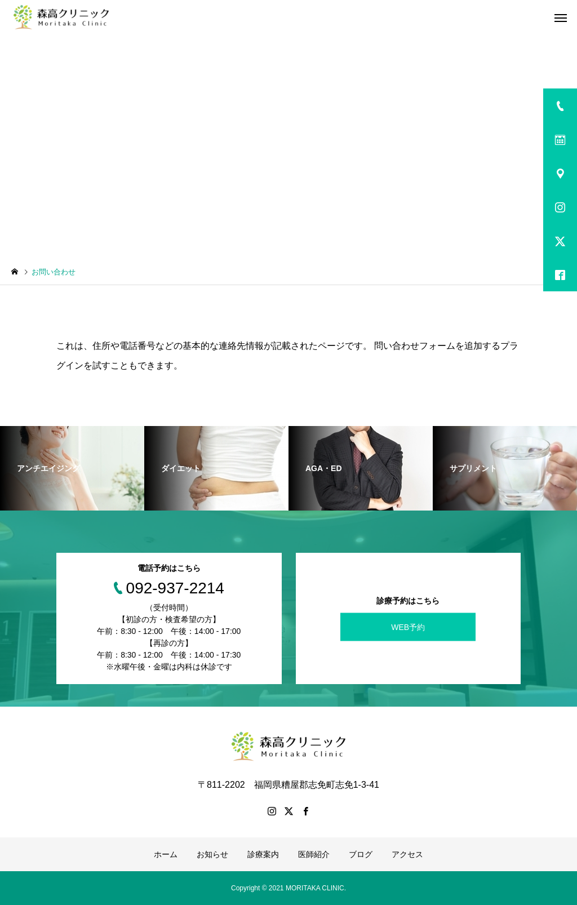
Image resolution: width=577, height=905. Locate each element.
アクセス (407, 854)
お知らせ (212, 854)
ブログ (360, 854)
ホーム (165, 854)
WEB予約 (408, 626)
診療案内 (263, 854)
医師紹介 (314, 854)
